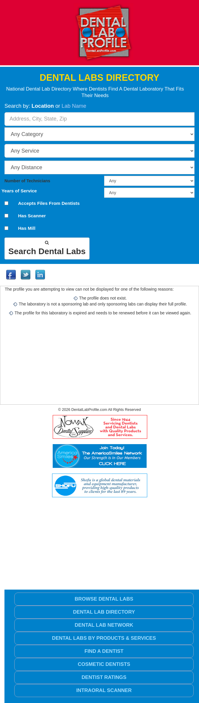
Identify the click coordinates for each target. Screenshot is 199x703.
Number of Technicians (27, 181)
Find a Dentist (103, 651)
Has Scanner (32, 215)
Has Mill (26, 228)
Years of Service (19, 191)
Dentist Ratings (104, 677)
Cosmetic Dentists (104, 664)
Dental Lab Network (104, 625)
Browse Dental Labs (104, 599)
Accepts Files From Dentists (49, 203)
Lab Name (74, 106)
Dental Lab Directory (104, 612)
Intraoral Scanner (103, 690)
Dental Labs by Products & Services (104, 638)
